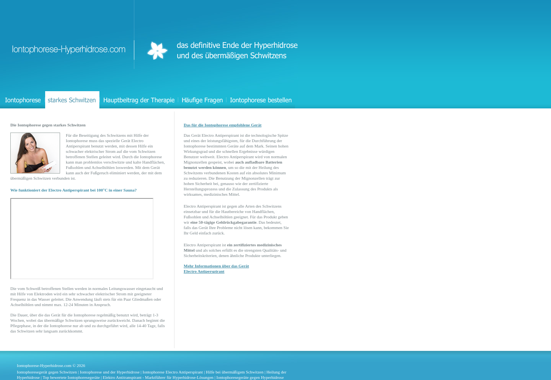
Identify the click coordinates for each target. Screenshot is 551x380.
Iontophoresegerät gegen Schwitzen (47, 372)
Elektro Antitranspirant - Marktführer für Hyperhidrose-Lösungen (158, 377)
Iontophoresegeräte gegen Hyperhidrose (250, 377)
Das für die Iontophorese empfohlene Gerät (222, 125)
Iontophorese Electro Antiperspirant (173, 372)
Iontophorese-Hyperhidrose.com (44, 365)
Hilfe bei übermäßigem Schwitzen (235, 372)
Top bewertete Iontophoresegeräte (71, 377)
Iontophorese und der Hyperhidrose (110, 372)
